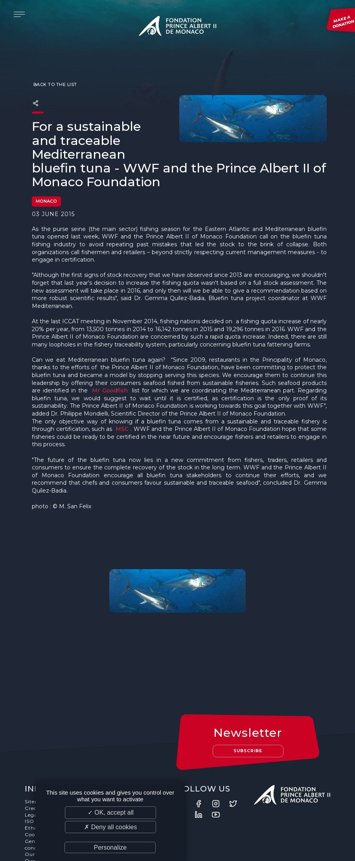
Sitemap (36, 755)
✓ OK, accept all (111, 812)
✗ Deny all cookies (110, 827)
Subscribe (248, 704)
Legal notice (41, 768)
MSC (122, 429)
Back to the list (54, 85)
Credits (34, 761)
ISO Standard (42, 775)
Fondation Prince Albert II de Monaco (177, 27)
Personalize (110, 847)
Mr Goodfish (110, 390)
